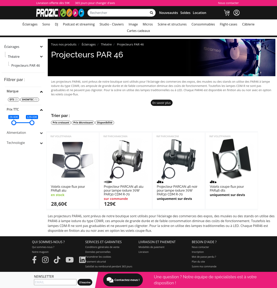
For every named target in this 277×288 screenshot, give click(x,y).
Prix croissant (61, 122)
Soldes (185, 13)
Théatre (14, 56)
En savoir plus (162, 103)
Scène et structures (172, 24)
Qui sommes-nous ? (43, 247)
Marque (12, 91)
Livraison (144, 252)
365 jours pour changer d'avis (95, 3)
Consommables (203, 24)
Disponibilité (104, 122)
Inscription (198, 252)
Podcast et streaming (79, 24)
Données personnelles (97, 252)
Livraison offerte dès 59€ (53, 3)
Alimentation (16, 132)
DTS (14, 99)
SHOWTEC (29, 99)
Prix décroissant (83, 122)
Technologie (16, 142)
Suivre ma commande (204, 266)
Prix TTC (13, 109)
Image (133, 24)
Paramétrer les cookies (98, 256)
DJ (56, 24)
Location (199, 13)
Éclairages (29, 24)
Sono (46, 24)
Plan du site (198, 261)
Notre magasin (40, 252)
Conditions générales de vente (102, 247)
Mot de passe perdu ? (204, 256)
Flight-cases (228, 24)
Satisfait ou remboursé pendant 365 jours (108, 266)
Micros (148, 24)
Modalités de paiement (152, 247)
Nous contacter (228, 3)
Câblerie (248, 24)
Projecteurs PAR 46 (25, 65)
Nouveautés (168, 13)
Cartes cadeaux (138, 30)
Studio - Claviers (112, 24)
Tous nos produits (63, 44)
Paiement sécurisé (95, 261)
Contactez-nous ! (123, 280)
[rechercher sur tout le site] (152, 13)
